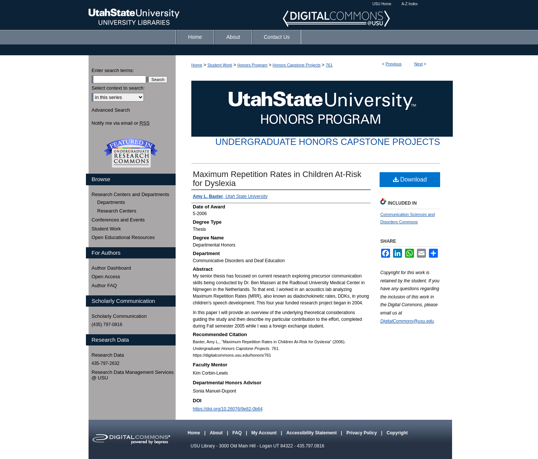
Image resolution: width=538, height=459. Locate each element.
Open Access (106, 276)
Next (418, 64)
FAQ (237, 432)
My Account (264, 432)
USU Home (382, 4)
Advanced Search (111, 110)
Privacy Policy (362, 432)
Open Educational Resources (123, 237)
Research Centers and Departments (130, 194)
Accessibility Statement (312, 432)
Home (196, 65)
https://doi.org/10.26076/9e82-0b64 (228, 409)
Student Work (219, 65)
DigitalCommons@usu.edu (407, 321)
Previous (394, 64)
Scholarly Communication (119, 316)
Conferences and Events (118, 220)
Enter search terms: (113, 70)
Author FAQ (104, 285)
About (217, 432)
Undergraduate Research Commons (130, 153)
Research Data (108, 355)
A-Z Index (410, 4)
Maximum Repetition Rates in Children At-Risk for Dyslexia (277, 179)
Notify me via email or (120, 123)
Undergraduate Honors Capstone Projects (327, 142)
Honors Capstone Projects (297, 65)
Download (410, 179)
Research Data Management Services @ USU (133, 375)
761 (329, 65)
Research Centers (116, 211)
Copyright (397, 432)
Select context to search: (118, 88)
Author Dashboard (111, 268)
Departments (111, 202)
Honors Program (252, 65)
